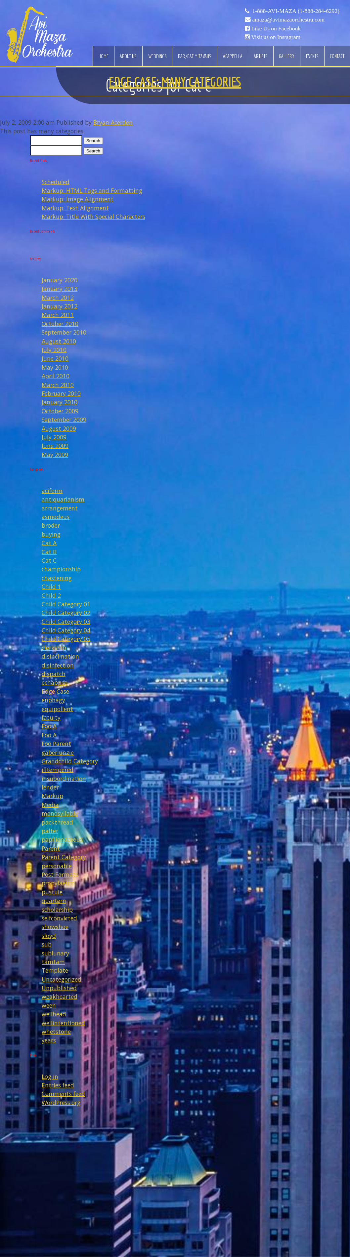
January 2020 (59, 280)
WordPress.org (61, 1103)
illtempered (57, 770)
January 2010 (59, 402)
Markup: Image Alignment (77, 199)
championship (61, 569)
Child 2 (51, 595)
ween (49, 1005)
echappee (54, 682)
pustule (52, 892)
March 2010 (58, 385)
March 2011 (58, 315)
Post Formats (60, 874)
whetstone (56, 1031)
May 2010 (55, 367)
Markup (52, 796)
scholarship (57, 909)
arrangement (60, 508)
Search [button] (93, 140)
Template (55, 970)
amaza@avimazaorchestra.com (288, 19)
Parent (51, 848)
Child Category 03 (66, 622)
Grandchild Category (70, 761)
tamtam (53, 962)
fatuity (51, 717)
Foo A (49, 726)
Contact (337, 56)
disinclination (60, 656)
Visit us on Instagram (275, 37)
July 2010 (54, 350)
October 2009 (60, 411)
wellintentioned (63, 1023)
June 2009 (55, 446)
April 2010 (55, 376)
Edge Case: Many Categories (175, 81)
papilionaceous (62, 839)
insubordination (64, 779)
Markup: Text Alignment (75, 208)
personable (57, 866)
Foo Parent (56, 744)
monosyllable (60, 813)
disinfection (58, 665)
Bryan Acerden (113, 122)
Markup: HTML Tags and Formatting (92, 190)
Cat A (49, 543)
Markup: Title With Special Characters (93, 217)
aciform (52, 491)
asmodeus (55, 517)
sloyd (49, 936)
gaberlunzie (58, 752)
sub (47, 944)
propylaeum (58, 883)
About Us (128, 56)
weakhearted (59, 996)
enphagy (53, 700)
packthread (57, 822)
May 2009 (55, 455)
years (49, 1040)
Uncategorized (61, 979)
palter (50, 831)
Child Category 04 (66, 630)
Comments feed (63, 1094)
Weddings (157, 56)
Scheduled (55, 182)
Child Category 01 (66, 604)
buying (51, 534)
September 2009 (64, 420)
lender (50, 787)
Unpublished (59, 988)
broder (51, 525)
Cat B (49, 552)
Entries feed (58, 1085)
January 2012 (59, 306)
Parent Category (64, 857)
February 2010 (61, 393)
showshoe (55, 927)
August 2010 (59, 341)
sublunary (55, 953)
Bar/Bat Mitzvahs (194, 56)
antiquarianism (63, 499)
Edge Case (55, 691)
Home (104, 56)
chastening (57, 578)
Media (50, 805)
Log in (50, 1076)
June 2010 (55, 358)
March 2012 (58, 298)
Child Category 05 (66, 639)
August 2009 (59, 428)
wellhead (54, 1014)
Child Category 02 (66, 613)
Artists (261, 56)
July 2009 (54, 437)
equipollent (57, 709)
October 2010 (60, 324)
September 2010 (64, 332)
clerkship (54, 648)
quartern (54, 901)
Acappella (232, 56)
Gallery (286, 56)
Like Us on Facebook (276, 28)
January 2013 (59, 289)
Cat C (49, 560)
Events (312, 56)
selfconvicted (59, 918)
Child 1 (51, 586)
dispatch (54, 674)
